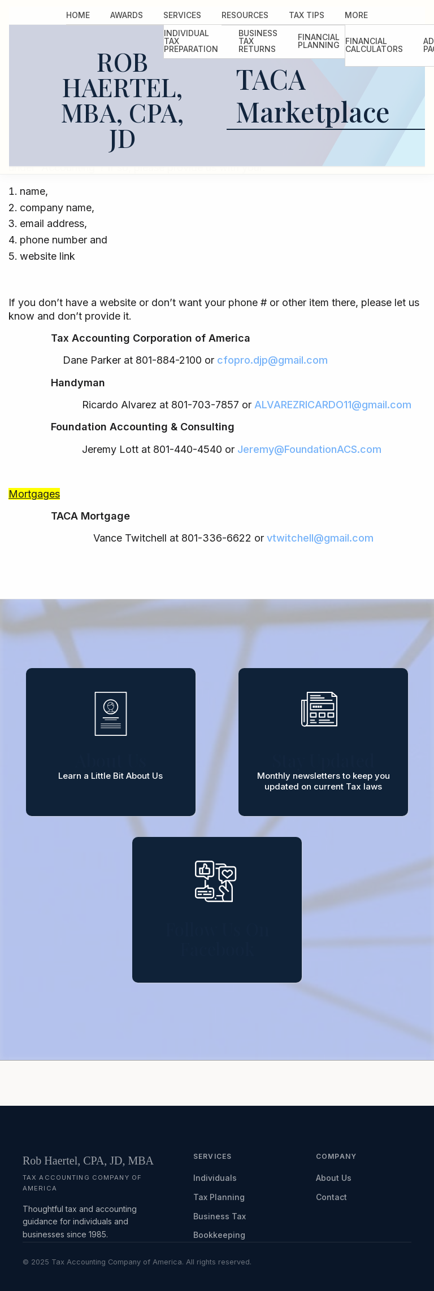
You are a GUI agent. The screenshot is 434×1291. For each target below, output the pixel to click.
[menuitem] (78, 15)
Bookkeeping (219, 1235)
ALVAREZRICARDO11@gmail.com (332, 405)
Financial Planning (319, 41)
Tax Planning (219, 1197)
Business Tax (219, 1216)
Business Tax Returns (257, 41)
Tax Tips (306, 15)
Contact (331, 1197)
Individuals (215, 1178)
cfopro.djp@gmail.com (272, 360)
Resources (245, 15)
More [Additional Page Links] (356, 15)
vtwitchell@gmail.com (320, 538)
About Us (333, 1178)
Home (78, 15)
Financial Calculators (374, 45)
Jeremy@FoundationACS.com (309, 449)
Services (182, 15)
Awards (126, 15)
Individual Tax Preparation (191, 41)
